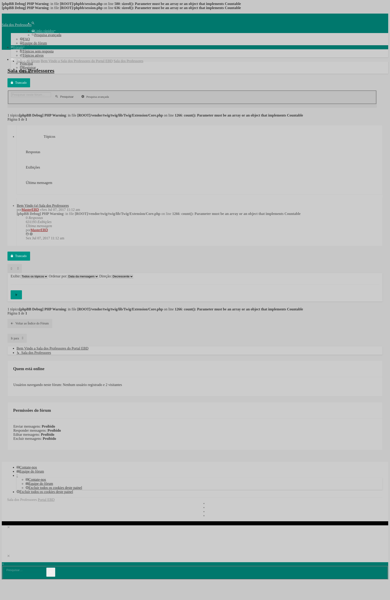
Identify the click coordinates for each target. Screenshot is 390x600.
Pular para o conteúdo (47, 15)
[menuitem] (33, 23)
